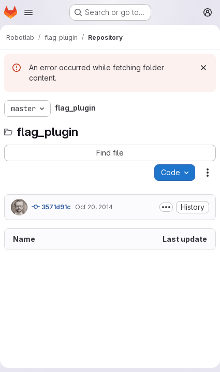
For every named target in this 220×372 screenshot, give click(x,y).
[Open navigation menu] (28, 12)
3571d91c (51, 207)
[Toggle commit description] (166, 207)
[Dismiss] (203, 67)
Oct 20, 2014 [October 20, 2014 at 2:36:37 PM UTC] (94, 207)
